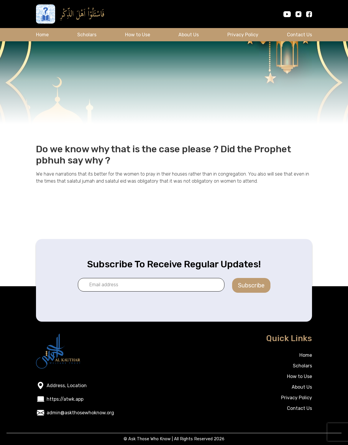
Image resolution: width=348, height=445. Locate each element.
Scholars (86, 34)
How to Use (137, 34)
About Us (188, 34)
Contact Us (299, 34)
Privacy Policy (242, 34)
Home (42, 34)
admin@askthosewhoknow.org (80, 412)
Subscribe (251, 285)
